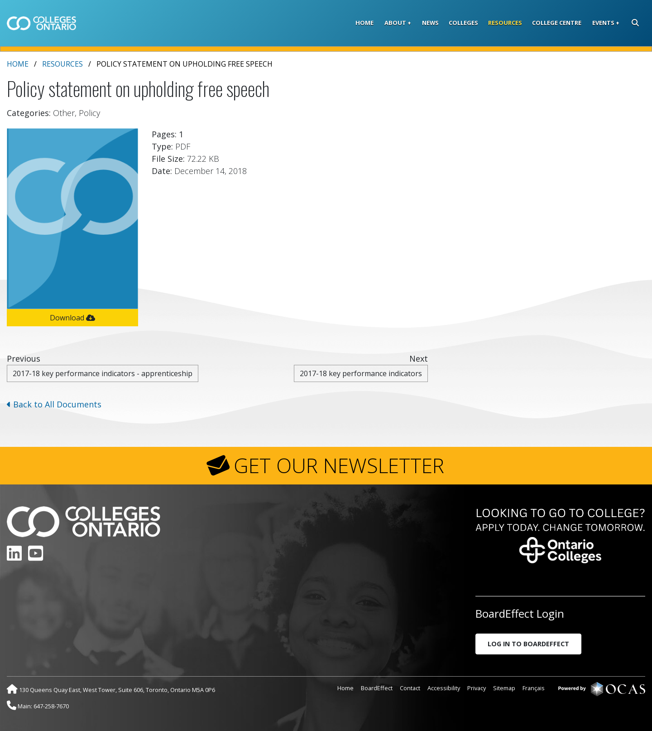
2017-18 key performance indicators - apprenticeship (102, 373)
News (430, 23)
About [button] (395, 23)
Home (364, 23)
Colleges (463, 23)
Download (72, 318)
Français (534, 688)
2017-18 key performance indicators (361, 373)
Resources (505, 23)
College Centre (556, 23)
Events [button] (603, 23)
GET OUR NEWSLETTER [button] (339, 465)
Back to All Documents (54, 404)
